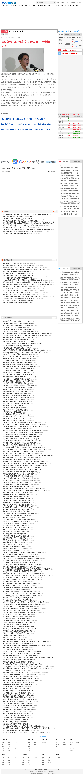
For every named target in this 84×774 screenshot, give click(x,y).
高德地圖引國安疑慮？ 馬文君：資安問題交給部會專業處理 (20, 571)
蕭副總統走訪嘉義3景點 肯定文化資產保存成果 (17, 265)
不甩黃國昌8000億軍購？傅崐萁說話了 (14, 635)
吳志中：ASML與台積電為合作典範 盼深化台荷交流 (18, 701)
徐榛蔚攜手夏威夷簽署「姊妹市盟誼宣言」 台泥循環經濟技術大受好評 (23, 602)
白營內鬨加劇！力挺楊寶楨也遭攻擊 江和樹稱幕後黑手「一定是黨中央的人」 (26, 463)
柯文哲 (24, 168)
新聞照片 (24, 754)
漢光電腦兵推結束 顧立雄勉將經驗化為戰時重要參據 (18, 267)
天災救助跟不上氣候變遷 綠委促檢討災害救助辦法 (18, 505)
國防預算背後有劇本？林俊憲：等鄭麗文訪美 (16, 540)
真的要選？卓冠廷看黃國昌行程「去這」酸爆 (16, 689)
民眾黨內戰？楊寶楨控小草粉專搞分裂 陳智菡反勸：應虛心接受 (22, 468)
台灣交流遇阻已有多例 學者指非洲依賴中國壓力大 (18, 274)
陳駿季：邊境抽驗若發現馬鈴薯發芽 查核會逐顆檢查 (18, 627)
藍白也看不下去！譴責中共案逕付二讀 (14, 550)
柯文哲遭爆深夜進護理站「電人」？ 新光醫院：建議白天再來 (21, 560)
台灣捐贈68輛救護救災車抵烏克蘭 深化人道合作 (17, 622)
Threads (18, 168)
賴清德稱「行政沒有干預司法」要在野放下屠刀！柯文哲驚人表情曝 (26, 124)
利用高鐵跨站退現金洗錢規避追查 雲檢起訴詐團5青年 (18, 556)
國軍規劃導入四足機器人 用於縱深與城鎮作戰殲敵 (18, 300)
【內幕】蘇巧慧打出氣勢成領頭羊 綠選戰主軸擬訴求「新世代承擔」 (23, 441)
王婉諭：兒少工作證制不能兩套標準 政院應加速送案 (18, 499)
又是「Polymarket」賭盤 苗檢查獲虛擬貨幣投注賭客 (18, 598)
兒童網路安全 (46, 769)
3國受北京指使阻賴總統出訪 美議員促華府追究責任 (18, 684)
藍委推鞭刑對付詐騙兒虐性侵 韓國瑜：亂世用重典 (18, 509)
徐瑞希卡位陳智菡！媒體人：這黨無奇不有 (15, 542)
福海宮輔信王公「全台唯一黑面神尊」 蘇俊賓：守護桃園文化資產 (22, 424)
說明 (77, 2)
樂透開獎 (79, 34)
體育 (49, 5)
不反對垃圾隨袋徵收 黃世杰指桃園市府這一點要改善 (18, 478)
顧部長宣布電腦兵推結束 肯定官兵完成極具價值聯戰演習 (19, 366)
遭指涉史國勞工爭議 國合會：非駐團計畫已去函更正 (18, 691)
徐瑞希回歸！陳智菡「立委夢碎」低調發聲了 (16, 536)
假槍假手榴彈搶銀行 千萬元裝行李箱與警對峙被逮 (17, 278)
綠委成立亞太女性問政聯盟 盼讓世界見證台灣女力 (18, 379)
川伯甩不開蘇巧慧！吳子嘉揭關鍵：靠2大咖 (16, 383)
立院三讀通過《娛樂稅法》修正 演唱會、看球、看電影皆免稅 (21, 579)
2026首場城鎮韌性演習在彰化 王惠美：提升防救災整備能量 (20, 655)
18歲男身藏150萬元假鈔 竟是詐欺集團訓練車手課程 (18, 730)
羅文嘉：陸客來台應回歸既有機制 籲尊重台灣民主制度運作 (20, 434)
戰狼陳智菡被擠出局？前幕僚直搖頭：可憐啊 (16, 389)
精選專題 (44, 742)
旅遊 (65, 5)
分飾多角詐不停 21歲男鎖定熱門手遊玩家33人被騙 (17, 286)
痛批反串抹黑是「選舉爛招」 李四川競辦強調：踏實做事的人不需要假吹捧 (25, 668)
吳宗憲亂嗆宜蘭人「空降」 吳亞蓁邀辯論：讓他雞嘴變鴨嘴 (20, 445)
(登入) (80, 2)
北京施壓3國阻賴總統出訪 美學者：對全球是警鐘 (18, 616)
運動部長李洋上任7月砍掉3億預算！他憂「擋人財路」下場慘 (21, 680)
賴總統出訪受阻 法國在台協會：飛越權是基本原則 (18, 294)
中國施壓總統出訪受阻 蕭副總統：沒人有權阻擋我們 (18, 620)
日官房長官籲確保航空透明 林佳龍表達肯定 (16, 703)
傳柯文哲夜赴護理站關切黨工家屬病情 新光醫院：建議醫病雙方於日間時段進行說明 (27, 569)
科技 (22, 5)
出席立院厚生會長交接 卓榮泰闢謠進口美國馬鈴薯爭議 (19, 513)
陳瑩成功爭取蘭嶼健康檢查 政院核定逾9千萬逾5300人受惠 (20, 453)
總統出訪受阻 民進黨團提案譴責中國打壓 (15, 625)
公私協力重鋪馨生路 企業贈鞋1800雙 (14, 589)
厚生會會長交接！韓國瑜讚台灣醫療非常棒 (15, 534)
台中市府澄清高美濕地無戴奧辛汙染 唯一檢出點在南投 (19, 660)
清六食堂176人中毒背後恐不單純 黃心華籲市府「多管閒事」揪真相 (22, 596)
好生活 (49, 757)
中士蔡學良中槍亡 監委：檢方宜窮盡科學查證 (17, 693)
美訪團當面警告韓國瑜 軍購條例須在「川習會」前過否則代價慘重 (22, 651)
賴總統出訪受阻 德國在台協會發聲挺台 (72, 272)
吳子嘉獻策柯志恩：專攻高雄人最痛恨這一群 (16, 527)
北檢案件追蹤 (74, 31)
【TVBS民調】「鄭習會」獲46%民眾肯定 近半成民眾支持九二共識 (22, 280)
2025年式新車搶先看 (69, 53)
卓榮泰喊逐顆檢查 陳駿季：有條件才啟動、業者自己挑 (19, 678)
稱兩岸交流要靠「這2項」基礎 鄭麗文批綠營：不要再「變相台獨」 (23, 653)
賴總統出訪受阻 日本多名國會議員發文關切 (16, 496)
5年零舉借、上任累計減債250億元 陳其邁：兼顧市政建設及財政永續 (23, 594)
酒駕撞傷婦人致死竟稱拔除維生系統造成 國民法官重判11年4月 (21, 451)
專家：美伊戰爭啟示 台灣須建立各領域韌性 (16, 492)
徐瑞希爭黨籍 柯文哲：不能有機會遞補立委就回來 (18, 494)
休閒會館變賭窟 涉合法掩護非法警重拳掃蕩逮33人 (17, 348)
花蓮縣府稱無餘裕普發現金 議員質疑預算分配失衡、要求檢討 (21, 587)
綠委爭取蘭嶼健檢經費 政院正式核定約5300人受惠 (18, 370)
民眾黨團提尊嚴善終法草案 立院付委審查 (15, 515)
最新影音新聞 (76, 268)
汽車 (73, 5)
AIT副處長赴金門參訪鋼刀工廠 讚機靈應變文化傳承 (18, 503)
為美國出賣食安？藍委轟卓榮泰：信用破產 (15, 724)
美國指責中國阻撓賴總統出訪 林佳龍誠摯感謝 (17, 395)
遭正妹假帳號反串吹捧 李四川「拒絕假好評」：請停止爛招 (20, 577)
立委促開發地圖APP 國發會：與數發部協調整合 (17, 368)
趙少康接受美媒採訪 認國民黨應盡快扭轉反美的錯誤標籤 (20, 472)
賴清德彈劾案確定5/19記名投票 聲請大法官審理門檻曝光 (20, 583)
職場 (30, 5)
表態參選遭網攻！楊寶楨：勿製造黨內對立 (15, 538)
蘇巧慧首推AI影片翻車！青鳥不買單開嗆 (14, 414)
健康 (41, 5)
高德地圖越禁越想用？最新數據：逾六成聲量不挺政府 (18, 474)
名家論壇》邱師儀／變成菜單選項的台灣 (15, 686)
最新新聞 (63, 268)
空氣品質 (67, 34)
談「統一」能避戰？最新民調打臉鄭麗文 (15, 722)
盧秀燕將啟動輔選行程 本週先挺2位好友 (14, 715)
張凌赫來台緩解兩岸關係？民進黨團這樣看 (15, 639)
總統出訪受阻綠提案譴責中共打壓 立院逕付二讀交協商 (19, 507)
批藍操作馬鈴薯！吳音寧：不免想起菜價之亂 (16, 397)
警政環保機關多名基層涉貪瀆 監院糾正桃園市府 (17, 511)
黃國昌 (13, 168)
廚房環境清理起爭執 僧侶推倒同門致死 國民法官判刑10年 (20, 482)
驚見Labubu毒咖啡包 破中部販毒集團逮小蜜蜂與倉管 (18, 292)
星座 (37, 5)
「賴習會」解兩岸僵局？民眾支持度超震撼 (15, 233)
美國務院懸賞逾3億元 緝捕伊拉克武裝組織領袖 (23, 31)
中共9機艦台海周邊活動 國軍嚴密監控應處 (16, 618)
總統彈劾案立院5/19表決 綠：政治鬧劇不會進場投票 (18, 501)
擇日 (57, 746)
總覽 (43, 757)
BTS (8, 168)
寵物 (15, 742)
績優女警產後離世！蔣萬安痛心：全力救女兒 (16, 720)
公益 (49, 761)
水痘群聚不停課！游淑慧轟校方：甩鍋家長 (15, 711)
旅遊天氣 (72, 746)
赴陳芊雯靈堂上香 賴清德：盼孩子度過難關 (15, 649)
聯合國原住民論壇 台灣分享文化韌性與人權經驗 (17, 614)
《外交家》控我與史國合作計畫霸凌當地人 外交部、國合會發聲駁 (22, 565)
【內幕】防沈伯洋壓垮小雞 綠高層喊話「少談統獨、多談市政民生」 (23, 422)
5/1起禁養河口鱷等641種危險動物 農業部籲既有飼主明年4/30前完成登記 (24, 269)
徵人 (59, 769)
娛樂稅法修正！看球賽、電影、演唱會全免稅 (16, 532)
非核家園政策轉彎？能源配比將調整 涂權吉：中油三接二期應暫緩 (22, 488)
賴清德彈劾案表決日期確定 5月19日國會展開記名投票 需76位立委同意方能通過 (26, 215)
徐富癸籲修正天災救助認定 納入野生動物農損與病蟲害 (19, 591)
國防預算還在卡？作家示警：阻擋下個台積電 (16, 403)
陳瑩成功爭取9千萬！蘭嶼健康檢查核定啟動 (16, 410)
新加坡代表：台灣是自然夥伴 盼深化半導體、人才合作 (19, 629)
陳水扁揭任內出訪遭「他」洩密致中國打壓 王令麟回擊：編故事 (22, 573)
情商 (15, 744)
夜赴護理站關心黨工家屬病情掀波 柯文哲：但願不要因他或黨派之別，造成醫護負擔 (27, 229)
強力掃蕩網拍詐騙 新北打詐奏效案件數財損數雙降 (17, 303)
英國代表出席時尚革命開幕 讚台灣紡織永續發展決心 (18, 276)
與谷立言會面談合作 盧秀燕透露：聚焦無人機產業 (17, 600)
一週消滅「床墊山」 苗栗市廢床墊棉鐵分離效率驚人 (18, 606)
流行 (15, 750)
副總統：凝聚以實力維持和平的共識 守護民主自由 (18, 695)
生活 (53, 5)
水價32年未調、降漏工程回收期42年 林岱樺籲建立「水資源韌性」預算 (24, 490)
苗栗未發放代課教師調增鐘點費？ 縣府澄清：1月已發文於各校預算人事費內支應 (26, 575)
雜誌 (69, 5)
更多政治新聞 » (52, 171)
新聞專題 (44, 740)
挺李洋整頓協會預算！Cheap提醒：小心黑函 (16, 713)
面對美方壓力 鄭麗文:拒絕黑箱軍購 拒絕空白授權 (17, 217)
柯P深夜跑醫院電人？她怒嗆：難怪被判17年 (16, 391)
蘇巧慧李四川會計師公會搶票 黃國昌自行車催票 (17, 219)
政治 (10, 5)
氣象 (71, 740)
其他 (15, 759)
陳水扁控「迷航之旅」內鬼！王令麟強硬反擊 (16, 529)
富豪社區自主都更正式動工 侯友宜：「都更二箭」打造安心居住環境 (23, 672)
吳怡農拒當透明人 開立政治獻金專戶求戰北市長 (17, 298)
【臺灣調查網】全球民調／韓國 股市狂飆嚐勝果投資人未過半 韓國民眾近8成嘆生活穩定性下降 (30, 658)
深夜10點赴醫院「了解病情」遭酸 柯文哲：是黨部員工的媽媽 (21, 664)
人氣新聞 (63, 161)
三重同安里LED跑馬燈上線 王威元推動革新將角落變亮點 (19, 563)
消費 (62, 5)
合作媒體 (73, 2)
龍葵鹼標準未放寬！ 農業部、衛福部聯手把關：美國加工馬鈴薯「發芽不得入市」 (27, 728)
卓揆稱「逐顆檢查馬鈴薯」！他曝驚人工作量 (16, 399)
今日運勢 (66, 31)
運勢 (33, 5)
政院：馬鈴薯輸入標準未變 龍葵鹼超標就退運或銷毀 (18, 699)
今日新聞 (18, 37)
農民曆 (60, 31)
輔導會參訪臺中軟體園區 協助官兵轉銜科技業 (16, 476)
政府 (77, 5)
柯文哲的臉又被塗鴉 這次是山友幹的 (13, 525)
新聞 (3, 34)
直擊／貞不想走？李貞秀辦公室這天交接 (15, 393)
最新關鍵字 (58, 757)
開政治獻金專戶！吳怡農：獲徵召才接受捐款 (16, 420)
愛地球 (49, 762)
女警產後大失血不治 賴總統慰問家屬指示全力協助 (17, 631)
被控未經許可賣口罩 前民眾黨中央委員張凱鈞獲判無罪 (19, 231)
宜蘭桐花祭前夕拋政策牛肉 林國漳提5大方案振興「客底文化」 (21, 558)
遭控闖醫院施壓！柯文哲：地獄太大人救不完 (16, 227)
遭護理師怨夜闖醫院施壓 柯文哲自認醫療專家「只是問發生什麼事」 (23, 430)
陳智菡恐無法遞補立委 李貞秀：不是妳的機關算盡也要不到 (20, 225)
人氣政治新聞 (76, 161)
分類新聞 (4, 740)
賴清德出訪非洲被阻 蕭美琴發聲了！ (13, 637)
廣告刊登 (35, 769)
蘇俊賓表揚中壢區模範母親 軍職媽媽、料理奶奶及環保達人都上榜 (22, 608)
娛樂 (45, 5)
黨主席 (33, 168)
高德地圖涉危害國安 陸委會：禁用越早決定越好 (17, 662)
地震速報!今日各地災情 (69, 50)
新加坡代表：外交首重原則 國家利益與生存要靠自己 (18, 521)
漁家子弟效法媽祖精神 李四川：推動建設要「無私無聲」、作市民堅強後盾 (25, 641)
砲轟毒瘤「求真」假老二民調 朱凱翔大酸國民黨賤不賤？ (19, 443)
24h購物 (62, 2)
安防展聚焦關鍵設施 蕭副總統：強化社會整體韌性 (18, 381)
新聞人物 (30, 740)
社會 (14, 5)
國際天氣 (72, 748)
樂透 (64, 742)
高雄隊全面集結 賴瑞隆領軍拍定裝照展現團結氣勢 (18, 709)
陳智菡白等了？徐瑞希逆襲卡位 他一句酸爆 (15, 647)
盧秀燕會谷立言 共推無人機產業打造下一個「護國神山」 (20, 342)
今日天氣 (61, 34)
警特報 (77, 742)
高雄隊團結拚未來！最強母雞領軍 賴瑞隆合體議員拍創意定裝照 (21, 604)
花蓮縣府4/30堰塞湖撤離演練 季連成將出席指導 (17, 387)
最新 (3, 742)
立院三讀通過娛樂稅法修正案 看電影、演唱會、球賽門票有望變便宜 (23, 296)
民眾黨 (28, 168)
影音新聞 (4, 754)
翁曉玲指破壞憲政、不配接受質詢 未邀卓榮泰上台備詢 (19, 377)
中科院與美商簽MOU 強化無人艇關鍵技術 (15, 517)
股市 (58, 2)
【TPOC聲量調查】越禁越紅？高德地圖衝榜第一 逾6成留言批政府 (23, 447)
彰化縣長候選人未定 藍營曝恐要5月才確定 (15, 581)
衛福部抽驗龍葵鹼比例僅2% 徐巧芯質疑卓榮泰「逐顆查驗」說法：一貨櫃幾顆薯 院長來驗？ (30, 282)
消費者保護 (40, 769)
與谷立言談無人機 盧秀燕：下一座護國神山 (15, 548)
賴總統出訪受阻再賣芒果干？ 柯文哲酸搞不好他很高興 (19, 676)
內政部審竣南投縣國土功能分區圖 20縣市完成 (17, 697)
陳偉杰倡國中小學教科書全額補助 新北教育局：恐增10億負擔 (21, 439)
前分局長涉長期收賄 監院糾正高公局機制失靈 (17, 372)
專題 (7, 5)
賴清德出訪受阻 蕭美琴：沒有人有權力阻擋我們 (17, 585)
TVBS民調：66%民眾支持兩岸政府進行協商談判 (17, 288)
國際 (26, 5)
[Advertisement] (29, 186)
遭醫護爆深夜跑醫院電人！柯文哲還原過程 (15, 401)
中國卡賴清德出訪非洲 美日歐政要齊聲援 (15, 408)
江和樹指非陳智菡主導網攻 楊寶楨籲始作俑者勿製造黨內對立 (21, 567)
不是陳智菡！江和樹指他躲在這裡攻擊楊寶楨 (16, 633)
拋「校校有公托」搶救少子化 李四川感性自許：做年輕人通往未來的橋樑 (24, 732)
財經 (18, 5)
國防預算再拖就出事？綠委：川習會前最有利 (16, 523)
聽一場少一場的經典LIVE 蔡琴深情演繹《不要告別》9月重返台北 (22, 470)
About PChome (54, 769)
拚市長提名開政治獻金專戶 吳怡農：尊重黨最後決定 (18, 385)
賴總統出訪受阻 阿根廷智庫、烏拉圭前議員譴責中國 (18, 705)
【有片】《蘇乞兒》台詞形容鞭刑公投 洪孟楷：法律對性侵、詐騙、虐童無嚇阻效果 (27, 666)
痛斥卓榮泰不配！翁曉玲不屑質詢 (13, 406)
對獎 (64, 740)
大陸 (81, 5)
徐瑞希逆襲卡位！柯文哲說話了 (12, 412)
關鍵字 (57, 754)
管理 (43, 762)
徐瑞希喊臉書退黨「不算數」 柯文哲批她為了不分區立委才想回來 (22, 437)
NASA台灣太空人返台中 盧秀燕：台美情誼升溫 (17, 682)
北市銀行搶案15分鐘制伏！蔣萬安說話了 (15, 418)
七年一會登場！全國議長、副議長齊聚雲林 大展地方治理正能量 (21, 726)
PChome (67, 2)
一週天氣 (72, 744)
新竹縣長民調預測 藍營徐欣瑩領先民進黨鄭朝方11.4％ (19, 480)
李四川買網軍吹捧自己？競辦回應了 (13, 544)
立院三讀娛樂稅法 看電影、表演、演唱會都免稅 (17, 519)
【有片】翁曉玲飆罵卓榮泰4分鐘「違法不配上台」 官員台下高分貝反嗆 (24, 426)
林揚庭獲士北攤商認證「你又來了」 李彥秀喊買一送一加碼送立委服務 (23, 461)
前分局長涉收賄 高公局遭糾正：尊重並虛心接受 (17, 375)
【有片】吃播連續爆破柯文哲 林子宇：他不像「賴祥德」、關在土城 (23, 552)
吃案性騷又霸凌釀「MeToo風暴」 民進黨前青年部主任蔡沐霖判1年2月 (23, 465)
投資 (43, 761)
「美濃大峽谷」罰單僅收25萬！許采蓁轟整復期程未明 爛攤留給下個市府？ (25, 645)
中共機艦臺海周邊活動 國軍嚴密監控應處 (15, 670)
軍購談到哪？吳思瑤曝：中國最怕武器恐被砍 (16, 717)
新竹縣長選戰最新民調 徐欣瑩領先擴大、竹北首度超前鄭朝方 (21, 221)
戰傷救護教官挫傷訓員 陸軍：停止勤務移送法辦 (17, 707)
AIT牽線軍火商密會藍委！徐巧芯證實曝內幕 (16, 643)
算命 (57, 742)
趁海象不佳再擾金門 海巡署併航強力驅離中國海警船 (18, 484)
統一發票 (65, 744)
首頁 (3, 5)
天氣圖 (71, 750)
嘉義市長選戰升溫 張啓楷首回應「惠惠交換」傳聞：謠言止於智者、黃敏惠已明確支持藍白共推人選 (32, 223)
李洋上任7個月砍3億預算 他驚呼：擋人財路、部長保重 (19, 554)
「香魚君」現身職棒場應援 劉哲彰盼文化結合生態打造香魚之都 (21, 674)
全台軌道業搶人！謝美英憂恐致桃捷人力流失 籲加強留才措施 (21, 612)
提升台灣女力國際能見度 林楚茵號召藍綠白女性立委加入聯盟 (21, 432)
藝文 (49, 759)
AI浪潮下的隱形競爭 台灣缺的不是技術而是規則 (17, 486)
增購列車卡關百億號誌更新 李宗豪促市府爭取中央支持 (19, 610)
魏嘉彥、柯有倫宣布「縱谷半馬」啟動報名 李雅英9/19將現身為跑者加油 (24, 449)
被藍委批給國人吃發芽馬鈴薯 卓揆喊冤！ (15, 546)
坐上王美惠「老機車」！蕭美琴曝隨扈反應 (15, 428)
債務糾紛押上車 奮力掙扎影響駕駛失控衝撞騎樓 (17, 272)
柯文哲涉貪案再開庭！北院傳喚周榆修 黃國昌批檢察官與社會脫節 (25, 129)
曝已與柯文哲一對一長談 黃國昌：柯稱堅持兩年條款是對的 (23, 119)
